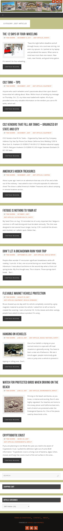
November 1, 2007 (23, 175)
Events (46, 38)
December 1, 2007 (23, 86)
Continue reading (12, 67)
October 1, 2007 (23, 214)
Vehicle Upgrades (30, 300)
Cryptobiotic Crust (14, 435)
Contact (37, 518)
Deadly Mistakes (46, 338)
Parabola (31, 523)
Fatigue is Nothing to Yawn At (20, 210)
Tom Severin (10, 38)
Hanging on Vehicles (14, 334)
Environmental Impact (48, 391)
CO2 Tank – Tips (11, 82)
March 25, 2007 (23, 439)
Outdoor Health (21, 217)
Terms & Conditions (22, 518)
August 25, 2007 (23, 297)
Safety (30, 217)
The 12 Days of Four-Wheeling (20, 34)
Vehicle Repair (50, 255)
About (45, 518)
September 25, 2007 (24, 255)
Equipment (47, 86)
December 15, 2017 (24, 38)
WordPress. (40, 523)
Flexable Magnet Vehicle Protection (24, 293)
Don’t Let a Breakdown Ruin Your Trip (24, 251)
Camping (46, 175)
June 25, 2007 (22, 338)
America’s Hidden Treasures (19, 171)
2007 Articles (38, 38)
